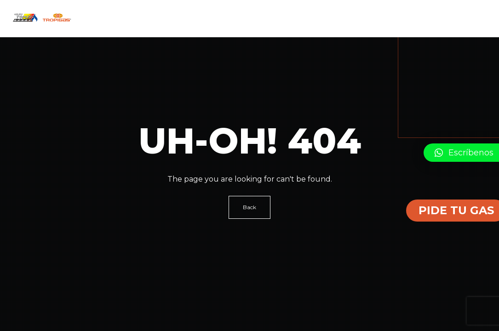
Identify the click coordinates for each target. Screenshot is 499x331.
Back (249, 207)
